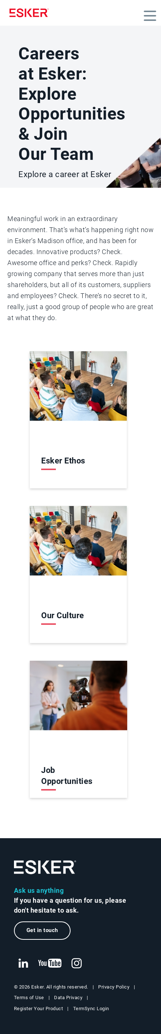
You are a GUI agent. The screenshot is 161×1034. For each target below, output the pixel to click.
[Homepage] (30, 13)
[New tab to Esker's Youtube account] (50, 963)
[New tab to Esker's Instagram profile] (77, 963)
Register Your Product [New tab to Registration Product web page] (38, 1008)
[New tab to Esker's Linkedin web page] (23, 963)
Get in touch (42, 930)
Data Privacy (68, 998)
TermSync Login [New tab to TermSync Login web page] (91, 1008)
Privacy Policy (113, 987)
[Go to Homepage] (45, 867)
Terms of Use (29, 998)
